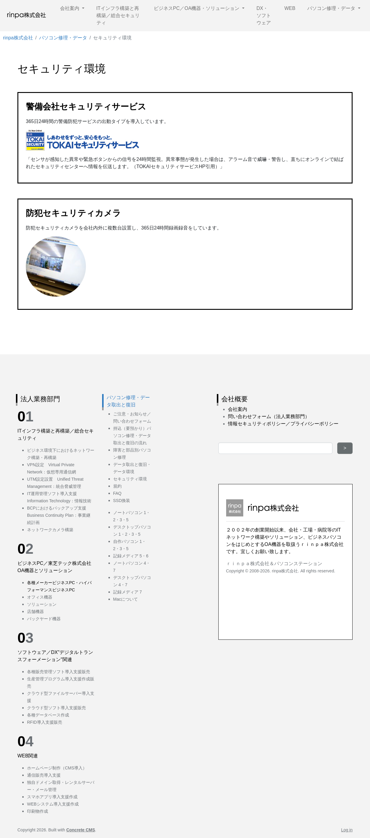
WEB (289, 8)
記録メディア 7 (127, 592)
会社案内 (70, 8)
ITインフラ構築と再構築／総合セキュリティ (118, 15)
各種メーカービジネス (48, 582)
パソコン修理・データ (331, 8)
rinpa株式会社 (18, 37)
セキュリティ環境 (130, 478)
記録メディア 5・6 (130, 555)
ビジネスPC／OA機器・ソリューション (197, 8)
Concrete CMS (80, 829)
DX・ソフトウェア (263, 15)
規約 (117, 486)
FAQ (117, 493)
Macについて (125, 599)
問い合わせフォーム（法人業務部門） (269, 416)
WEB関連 (27, 755)
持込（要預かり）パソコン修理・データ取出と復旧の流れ (132, 435)
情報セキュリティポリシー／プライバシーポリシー (283, 423)
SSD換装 (121, 500)
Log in (347, 829)
